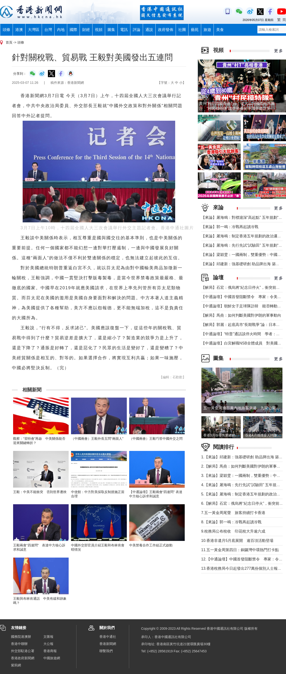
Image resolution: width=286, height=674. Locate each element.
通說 (149, 30)
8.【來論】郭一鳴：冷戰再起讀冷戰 (231, 522)
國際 (73, 30)
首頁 (9, 42)
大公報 (48, 644)
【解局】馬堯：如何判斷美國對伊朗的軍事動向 (241, 315)
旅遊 (207, 30)
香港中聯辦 (19, 644)
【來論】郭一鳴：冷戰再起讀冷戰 (229, 227)
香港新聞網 (107, 644)
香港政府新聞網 (22, 658)
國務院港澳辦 (21, 637)
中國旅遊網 (51, 658)
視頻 (98, 30)
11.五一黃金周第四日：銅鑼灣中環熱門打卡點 (240, 550)
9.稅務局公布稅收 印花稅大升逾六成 (233, 531)
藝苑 (195, 30)
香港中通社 (107, 637)
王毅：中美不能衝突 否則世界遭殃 (39, 492)
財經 (86, 30)
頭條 (6, 30)
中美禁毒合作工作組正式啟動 (151, 545)
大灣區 (33, 30)
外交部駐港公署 (22, 651)
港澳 (19, 30)
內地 (61, 30)
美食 (220, 30)
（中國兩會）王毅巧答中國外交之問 (156, 438)
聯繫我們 (106, 651)
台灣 (48, 30)
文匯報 (48, 637)
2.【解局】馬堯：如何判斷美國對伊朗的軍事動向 (242, 466)
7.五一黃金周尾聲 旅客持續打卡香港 (233, 513)
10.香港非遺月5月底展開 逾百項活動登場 (237, 541)
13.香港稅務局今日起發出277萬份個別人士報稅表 (243, 568)
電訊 (124, 30)
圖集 (111, 30)
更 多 (278, 51)
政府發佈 (165, 30)
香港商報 (50, 651)
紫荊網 (16, 665)
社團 (182, 30)
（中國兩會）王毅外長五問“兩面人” (97, 438)
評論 (136, 30)
